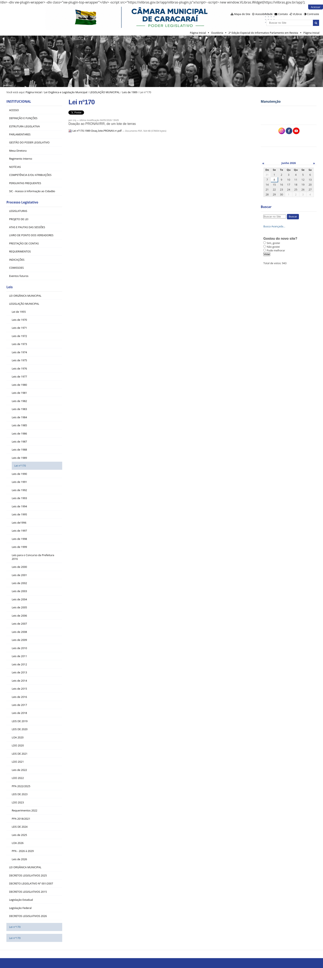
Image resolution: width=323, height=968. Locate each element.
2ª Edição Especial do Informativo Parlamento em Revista (263, 33)
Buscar (266, 207)
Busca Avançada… (274, 226)
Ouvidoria (217, 33)
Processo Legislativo (22, 202)
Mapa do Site (242, 14)
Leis (9, 287)
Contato (283, 14)
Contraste (313, 14)
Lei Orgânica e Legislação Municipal (65, 92)
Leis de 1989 (129, 92)
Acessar (315, 7)
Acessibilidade (264, 14)
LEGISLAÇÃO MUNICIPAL (105, 92)
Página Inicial (198, 33)
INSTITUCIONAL (18, 101)
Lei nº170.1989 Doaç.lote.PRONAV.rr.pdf (95, 130)
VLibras (297, 14)
